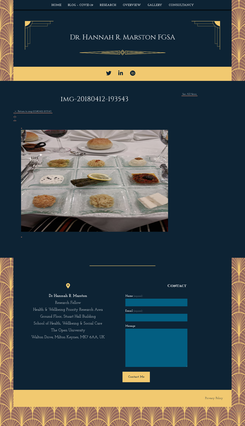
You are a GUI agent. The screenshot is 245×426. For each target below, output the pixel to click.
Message (130, 326)
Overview (132, 5)
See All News (189, 94)
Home (56, 5)
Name (134, 296)
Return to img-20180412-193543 (32, 111)
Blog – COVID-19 (80, 5)
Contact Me (136, 376)
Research (108, 5)
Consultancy (181, 5)
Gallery (155, 5)
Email (134, 311)
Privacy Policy (214, 398)
